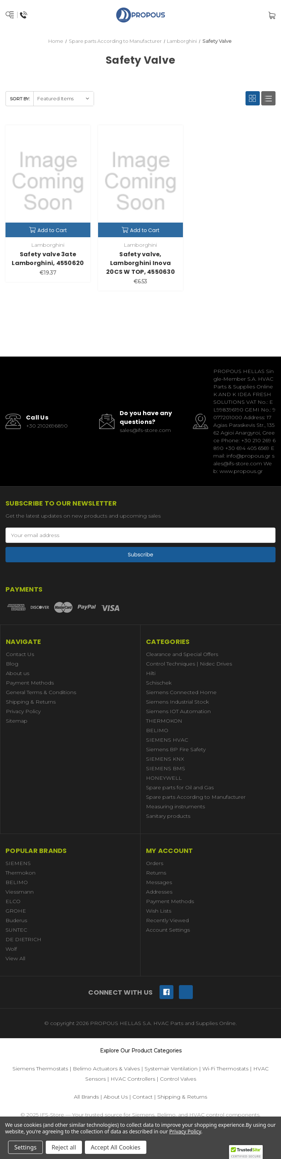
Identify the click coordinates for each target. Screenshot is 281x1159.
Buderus (16, 920)
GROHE (15, 911)
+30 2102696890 (47, 425)
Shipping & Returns (31, 701)
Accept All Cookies (115, 1147)
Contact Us (20, 654)
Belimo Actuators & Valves (106, 1068)
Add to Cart (48, 230)
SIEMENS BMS (165, 768)
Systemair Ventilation (171, 1068)
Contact (142, 1096)
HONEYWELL (164, 778)
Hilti (151, 673)
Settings (25, 1147)
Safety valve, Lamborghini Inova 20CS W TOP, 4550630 (140, 263)
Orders (154, 863)
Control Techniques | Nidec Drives (189, 663)
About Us (116, 1096)
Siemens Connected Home (181, 692)
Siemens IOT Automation (178, 711)
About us (17, 673)
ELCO (12, 901)
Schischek (159, 682)
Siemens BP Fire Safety (176, 749)
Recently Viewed (167, 920)
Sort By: (20, 98)
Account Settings (168, 930)
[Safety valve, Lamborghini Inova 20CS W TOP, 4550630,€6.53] (140, 181)
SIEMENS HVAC (167, 740)
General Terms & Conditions (41, 692)
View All (15, 958)
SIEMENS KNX (165, 759)
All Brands (86, 1096)
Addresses (159, 891)
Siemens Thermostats (40, 1068)
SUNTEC (16, 930)
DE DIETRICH (23, 939)
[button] (246, 1152)
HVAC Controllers (132, 1079)
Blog (12, 663)
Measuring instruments (175, 806)
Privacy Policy (23, 711)
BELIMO (157, 730)
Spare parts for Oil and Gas (180, 787)
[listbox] (63, 99)
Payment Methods (30, 682)
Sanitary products (168, 816)
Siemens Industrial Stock (177, 701)
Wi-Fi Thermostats (225, 1068)
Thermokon (20, 872)
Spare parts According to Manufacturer (196, 797)
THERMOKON (164, 721)
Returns (156, 872)
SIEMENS (18, 863)
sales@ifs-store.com (145, 430)
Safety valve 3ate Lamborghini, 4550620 (48, 258)
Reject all (64, 1147)
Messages (159, 882)
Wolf (11, 949)
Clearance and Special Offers (182, 654)
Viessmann (19, 891)
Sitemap (16, 721)
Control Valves (178, 1079)
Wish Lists (158, 911)
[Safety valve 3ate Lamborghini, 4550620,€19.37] (47, 181)
